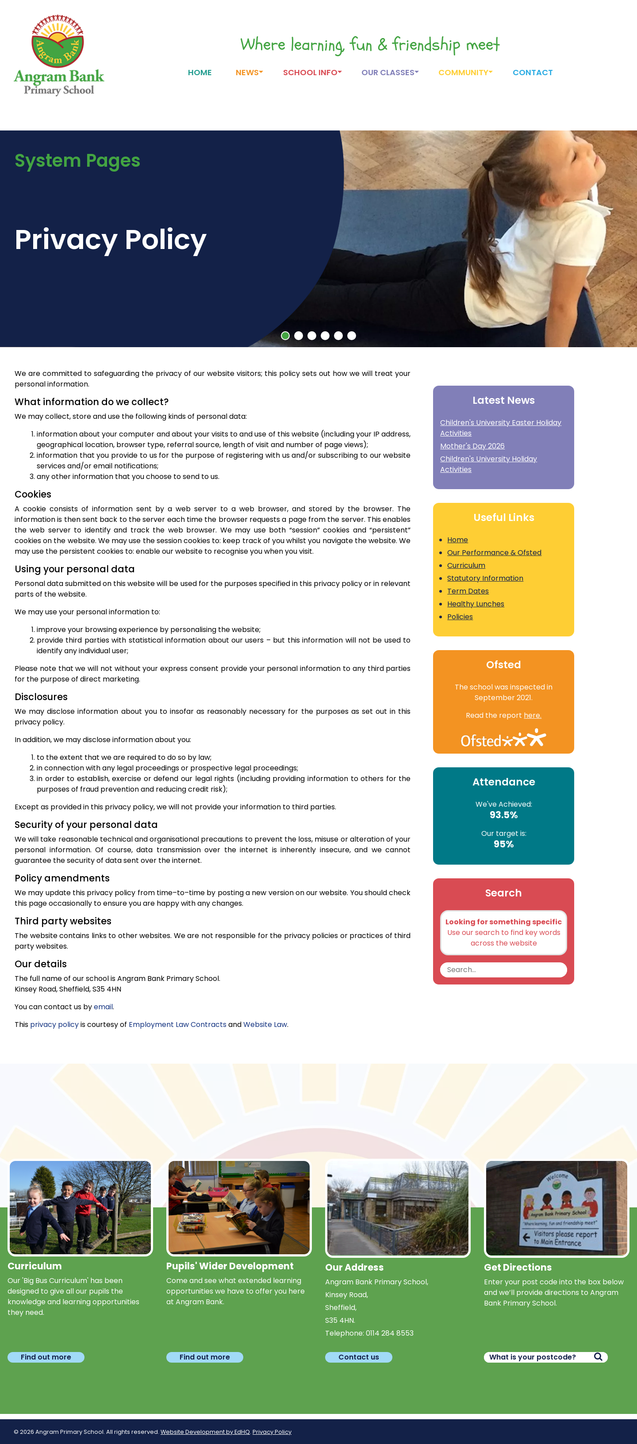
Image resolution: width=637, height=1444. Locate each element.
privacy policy (54, 1024)
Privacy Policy (272, 1432)
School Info (310, 72)
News (247, 72)
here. (532, 715)
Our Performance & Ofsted (494, 553)
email (103, 1007)
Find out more (46, 1357)
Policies (460, 617)
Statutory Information (485, 578)
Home (200, 72)
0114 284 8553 (390, 1333)
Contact (533, 72)
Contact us (358, 1357)
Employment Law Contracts (177, 1024)
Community (463, 72)
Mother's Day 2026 (472, 446)
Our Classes (387, 72)
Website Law (265, 1024)
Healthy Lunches (475, 604)
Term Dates (468, 591)
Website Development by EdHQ (205, 1432)
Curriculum (466, 565)
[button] (285, 335)
